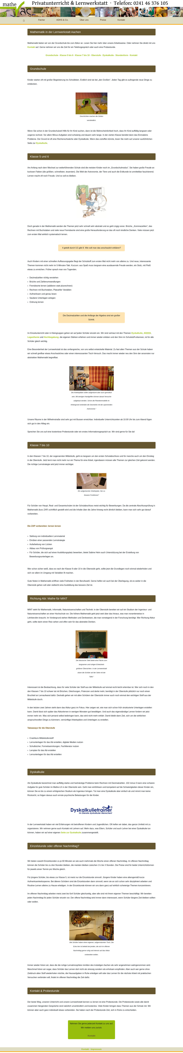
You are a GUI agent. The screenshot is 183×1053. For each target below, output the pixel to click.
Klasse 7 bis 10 (82, 55)
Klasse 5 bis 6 (66, 55)
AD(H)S (147, 333)
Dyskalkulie (108, 55)
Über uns (84, 20)
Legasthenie (33, 337)
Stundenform (122, 55)
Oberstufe (96, 55)
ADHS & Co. (62, 20)
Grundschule (52, 55)
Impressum (96, 1049)
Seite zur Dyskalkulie (71, 832)
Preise (103, 20)
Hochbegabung (51, 337)
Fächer (41, 20)
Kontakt (121, 20)
